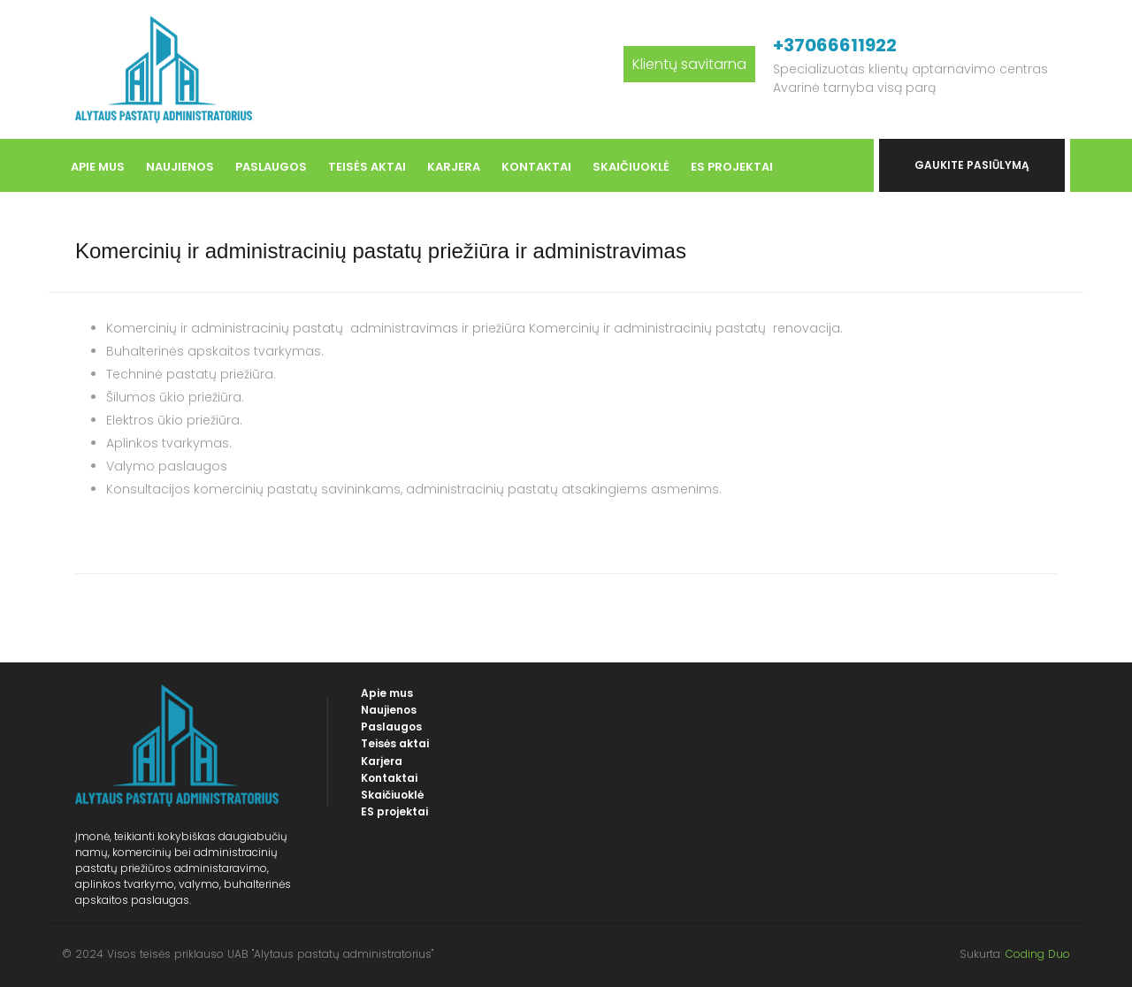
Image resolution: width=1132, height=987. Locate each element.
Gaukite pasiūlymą (971, 164)
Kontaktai (536, 166)
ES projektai (732, 166)
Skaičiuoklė (631, 166)
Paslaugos (271, 166)
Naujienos (180, 166)
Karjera (453, 166)
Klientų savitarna (689, 64)
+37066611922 (835, 45)
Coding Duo (1038, 953)
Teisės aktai (367, 166)
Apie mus (98, 166)
